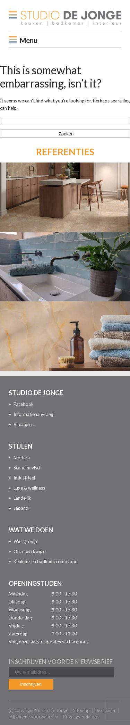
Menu (28, 40)
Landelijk (22, 498)
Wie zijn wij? (26, 541)
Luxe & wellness (29, 488)
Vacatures (24, 424)
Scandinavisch (28, 467)
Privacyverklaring (80, 716)
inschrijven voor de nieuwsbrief (61, 661)
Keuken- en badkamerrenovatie (45, 561)
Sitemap (81, 710)
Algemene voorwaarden (34, 716)
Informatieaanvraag (33, 414)
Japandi (21, 508)
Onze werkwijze (29, 551)
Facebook (24, 404)
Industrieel (24, 478)
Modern (22, 457)
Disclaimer (105, 710)
